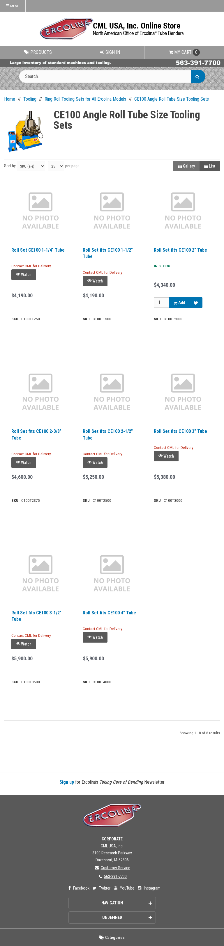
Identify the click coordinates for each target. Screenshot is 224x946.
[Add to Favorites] (195, 302)
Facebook (77, 888)
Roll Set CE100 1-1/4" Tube (38, 250)
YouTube (123, 888)
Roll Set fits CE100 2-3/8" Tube (36, 434)
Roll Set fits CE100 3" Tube (180, 431)
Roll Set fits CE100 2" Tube (180, 250)
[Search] (198, 76)
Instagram (148, 888)
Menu (13, 5)
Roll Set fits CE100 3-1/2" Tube (36, 616)
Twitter (101, 888)
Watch (23, 274)
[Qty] (161, 302)
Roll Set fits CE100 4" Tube (109, 613)
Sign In (110, 52)
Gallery (186, 166)
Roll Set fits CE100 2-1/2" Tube (108, 434)
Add (179, 302)
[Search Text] (112, 76)
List (209, 166)
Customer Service (112, 867)
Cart (184, 52)
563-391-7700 (112, 876)
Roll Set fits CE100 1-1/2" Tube (108, 253)
